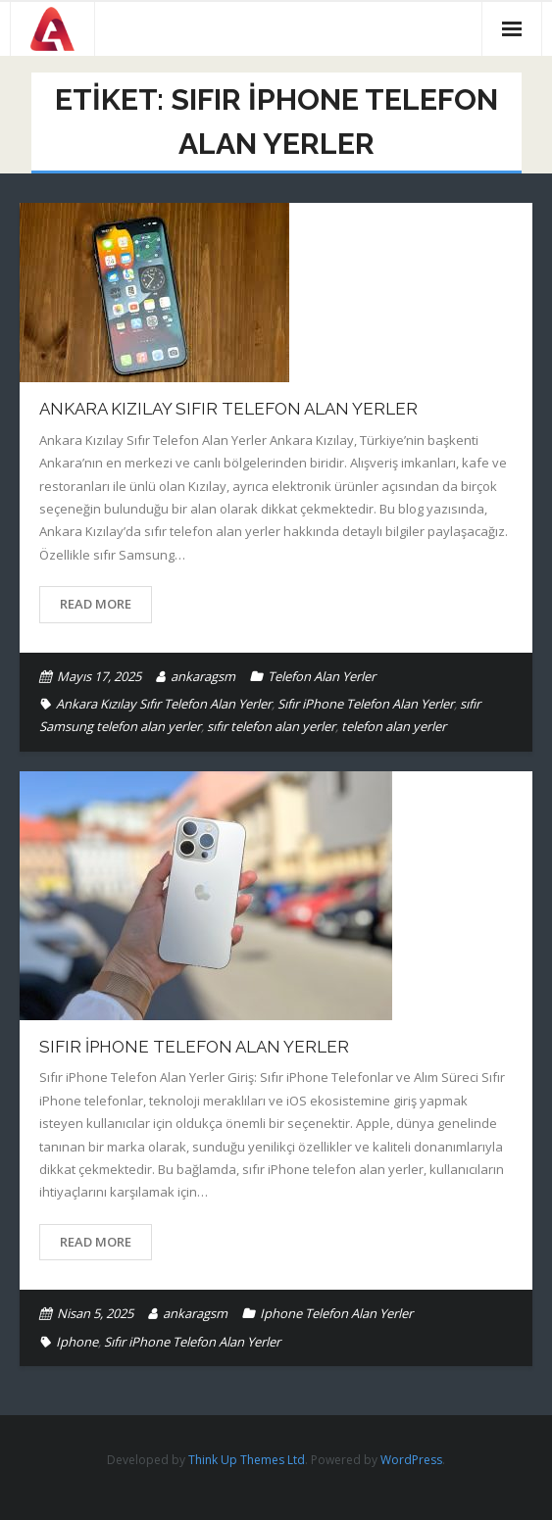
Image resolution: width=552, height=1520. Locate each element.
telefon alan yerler (393, 726)
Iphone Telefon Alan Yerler (336, 1313)
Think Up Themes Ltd (246, 1459)
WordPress (411, 1459)
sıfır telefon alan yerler (271, 726)
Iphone (77, 1341)
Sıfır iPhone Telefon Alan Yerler (365, 703)
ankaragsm (203, 676)
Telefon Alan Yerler (322, 676)
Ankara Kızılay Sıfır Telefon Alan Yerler (228, 408)
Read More (95, 604)
